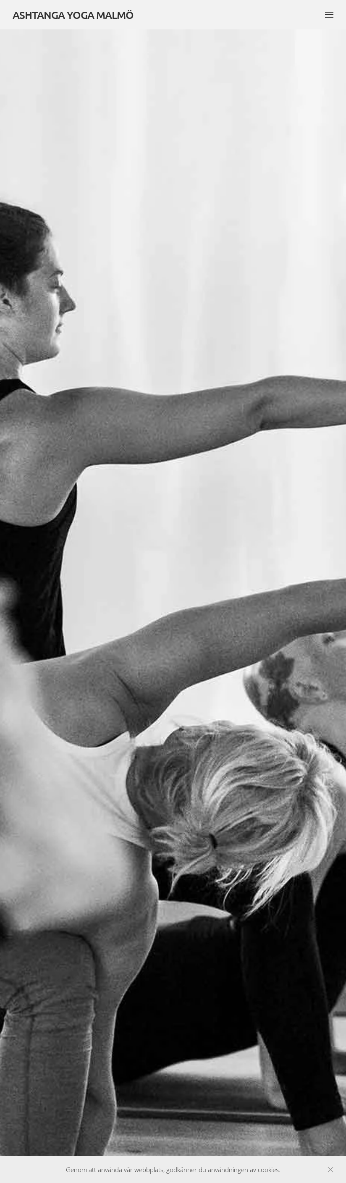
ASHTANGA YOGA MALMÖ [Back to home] (73, 14)
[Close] (330, 1170)
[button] (329, 14)
